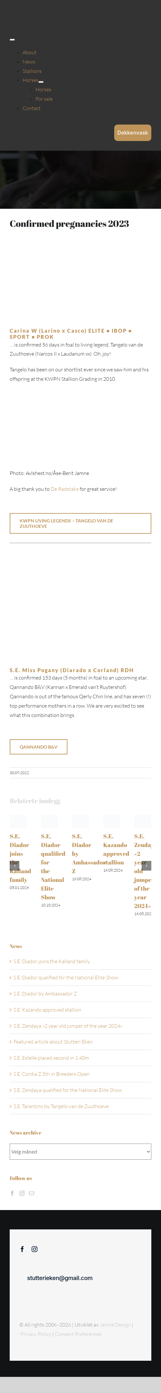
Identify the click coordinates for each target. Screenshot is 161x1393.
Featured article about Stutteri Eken (53, 1041)
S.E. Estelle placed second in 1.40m (51, 1058)
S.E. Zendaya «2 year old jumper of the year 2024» (68, 1026)
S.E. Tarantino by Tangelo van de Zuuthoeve (61, 1106)
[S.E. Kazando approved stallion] (111, 818)
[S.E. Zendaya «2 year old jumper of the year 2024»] (142, 818)
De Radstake (65, 489)
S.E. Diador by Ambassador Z (45, 993)
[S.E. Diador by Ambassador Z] (80, 818)
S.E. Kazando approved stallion (47, 1009)
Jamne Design (115, 1324)
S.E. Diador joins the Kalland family (52, 961)
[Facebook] (12, 1193)
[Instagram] (22, 1193)
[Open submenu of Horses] (41, 82)
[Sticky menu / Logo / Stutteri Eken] (26, 9)
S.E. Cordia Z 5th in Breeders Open (52, 1074)
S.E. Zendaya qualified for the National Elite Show (68, 1090)
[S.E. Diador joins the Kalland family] (18, 818)
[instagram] (34, 1249)
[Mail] (31, 1193)
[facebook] (22, 1249)
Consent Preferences (78, 1334)
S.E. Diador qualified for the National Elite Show (66, 977)
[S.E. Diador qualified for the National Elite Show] (49, 818)
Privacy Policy (36, 1334)
